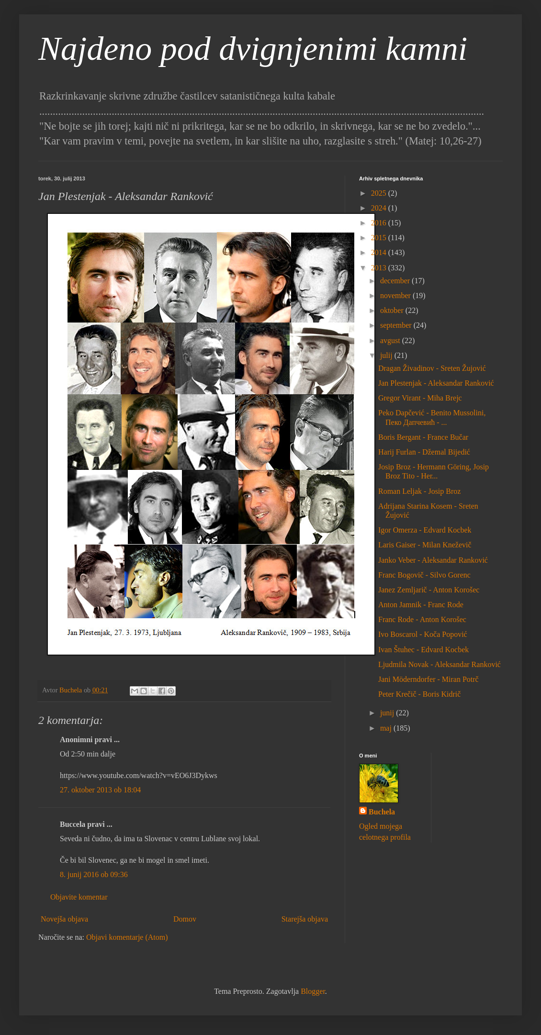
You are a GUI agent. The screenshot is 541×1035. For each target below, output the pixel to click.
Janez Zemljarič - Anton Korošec (428, 590)
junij (388, 713)
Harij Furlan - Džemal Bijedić (424, 452)
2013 (379, 268)
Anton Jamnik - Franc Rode (420, 605)
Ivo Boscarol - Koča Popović (422, 634)
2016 (379, 223)
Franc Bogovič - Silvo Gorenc (424, 575)
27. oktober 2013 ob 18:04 (100, 790)
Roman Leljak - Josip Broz (419, 491)
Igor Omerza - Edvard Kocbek (425, 530)
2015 (379, 238)
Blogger (313, 991)
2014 (379, 252)
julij (387, 355)
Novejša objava (64, 919)
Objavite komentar (79, 897)
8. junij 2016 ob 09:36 (94, 874)
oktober (393, 310)
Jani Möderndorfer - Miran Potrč (428, 679)
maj (387, 728)
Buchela (382, 812)
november (396, 295)
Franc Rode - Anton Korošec (422, 619)
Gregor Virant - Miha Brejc (420, 398)
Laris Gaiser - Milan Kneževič (425, 545)
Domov (184, 919)
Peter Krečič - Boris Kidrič (419, 694)
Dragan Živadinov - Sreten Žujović (432, 368)
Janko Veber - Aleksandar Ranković (433, 560)
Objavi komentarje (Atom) (127, 937)
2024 (379, 208)
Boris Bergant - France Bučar (423, 437)
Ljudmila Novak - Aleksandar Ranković (439, 664)
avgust (391, 340)
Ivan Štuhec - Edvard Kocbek (423, 649)
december (396, 281)
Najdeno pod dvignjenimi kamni (252, 48)
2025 (379, 193)
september (397, 325)
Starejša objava (305, 919)
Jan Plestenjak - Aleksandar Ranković (436, 383)
